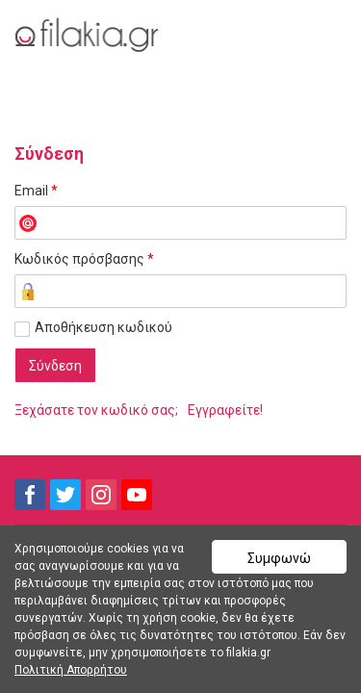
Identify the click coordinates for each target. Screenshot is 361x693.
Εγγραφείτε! (225, 410)
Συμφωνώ (279, 558)
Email (36, 190)
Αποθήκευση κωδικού (103, 327)
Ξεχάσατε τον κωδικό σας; (96, 410)
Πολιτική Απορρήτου (70, 670)
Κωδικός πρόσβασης (84, 259)
